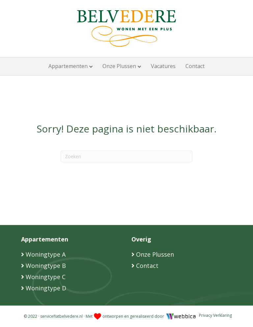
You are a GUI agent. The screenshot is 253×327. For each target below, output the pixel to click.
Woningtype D (46, 288)
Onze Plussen (119, 66)
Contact (195, 66)
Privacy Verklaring (215, 315)
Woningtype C (46, 277)
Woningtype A (46, 254)
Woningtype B (46, 266)
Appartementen (68, 66)
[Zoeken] (126, 156)
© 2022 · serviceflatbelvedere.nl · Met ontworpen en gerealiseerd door (94, 316)
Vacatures (163, 66)
